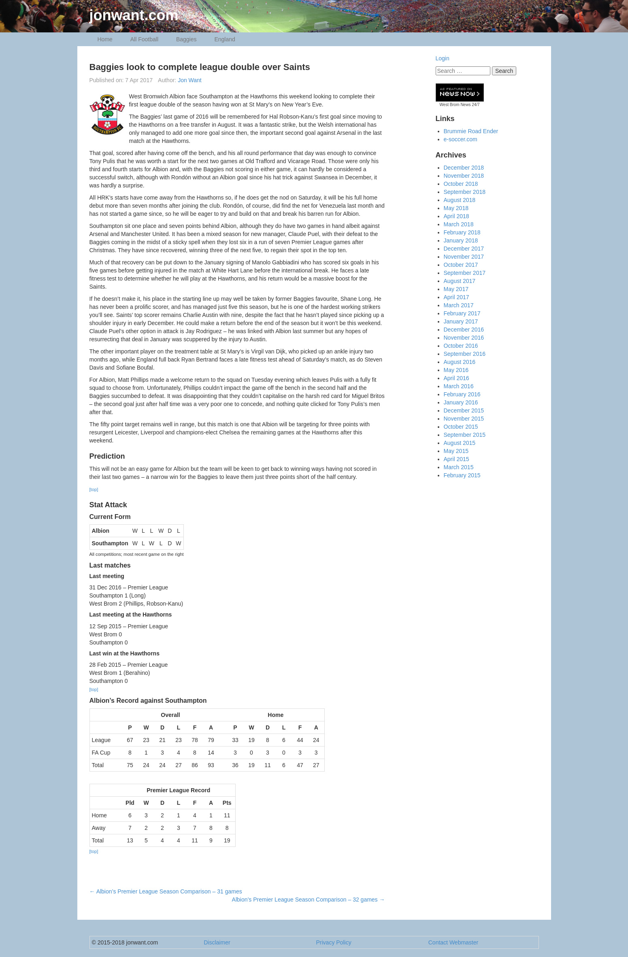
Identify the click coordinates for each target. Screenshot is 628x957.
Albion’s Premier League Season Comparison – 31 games (165, 891)
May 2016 (456, 370)
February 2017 (462, 313)
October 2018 (461, 184)
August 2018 (460, 200)
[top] (93, 489)
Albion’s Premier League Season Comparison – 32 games (308, 899)
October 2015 (461, 426)
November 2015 (464, 418)
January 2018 (461, 240)
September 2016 (465, 354)
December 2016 (464, 329)
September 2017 (465, 273)
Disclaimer (217, 942)
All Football (144, 39)
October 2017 (461, 265)
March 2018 (459, 224)
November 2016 (464, 337)
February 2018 (462, 232)
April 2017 (456, 297)
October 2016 (461, 345)
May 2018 (456, 208)
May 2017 (456, 289)
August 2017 (460, 281)
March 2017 (459, 305)
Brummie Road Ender (471, 131)
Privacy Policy (333, 942)
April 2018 (456, 216)
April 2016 (456, 378)
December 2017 (464, 248)
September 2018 (465, 192)
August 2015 (460, 443)
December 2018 (464, 167)
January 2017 (461, 321)
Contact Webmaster (453, 942)
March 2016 (459, 386)
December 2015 (464, 410)
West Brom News (454, 104)
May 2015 (456, 451)
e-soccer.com (460, 139)
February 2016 (462, 394)
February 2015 (462, 475)
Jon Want (190, 80)
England (224, 39)
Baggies (186, 39)
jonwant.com (134, 15)
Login (442, 58)
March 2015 (459, 467)
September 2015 (465, 435)
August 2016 (460, 362)
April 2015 (456, 459)
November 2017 (464, 256)
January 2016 (461, 402)
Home (105, 39)
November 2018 (464, 175)
